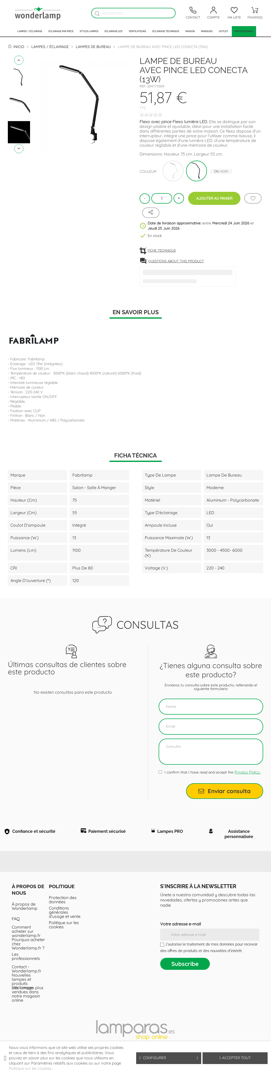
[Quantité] (161, 198)
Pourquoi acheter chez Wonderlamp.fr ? (28, 946)
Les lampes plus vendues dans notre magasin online (27, 996)
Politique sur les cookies (64, 927)
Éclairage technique (165, 31)
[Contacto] (192, 13)
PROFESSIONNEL (244, 31)
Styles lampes (89, 31)
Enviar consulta (224, 791)
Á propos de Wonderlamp (24, 908)
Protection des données (63, 902)
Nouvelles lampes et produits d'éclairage (22, 983)
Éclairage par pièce (61, 31)
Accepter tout (235, 1057)
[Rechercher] (133, 13)
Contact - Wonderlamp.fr (26, 971)
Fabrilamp (36, 359)
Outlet (223, 31)
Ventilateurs (137, 31)
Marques (206, 31)
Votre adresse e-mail (180, 926)
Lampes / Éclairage (30, 31)
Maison (190, 31)
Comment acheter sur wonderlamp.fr (26, 933)
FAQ (16, 921)
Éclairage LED (113, 31)
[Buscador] (97, 13)
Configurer (168, 1057)
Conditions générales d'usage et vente (64, 914)
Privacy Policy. (247, 772)
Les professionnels (26, 958)
